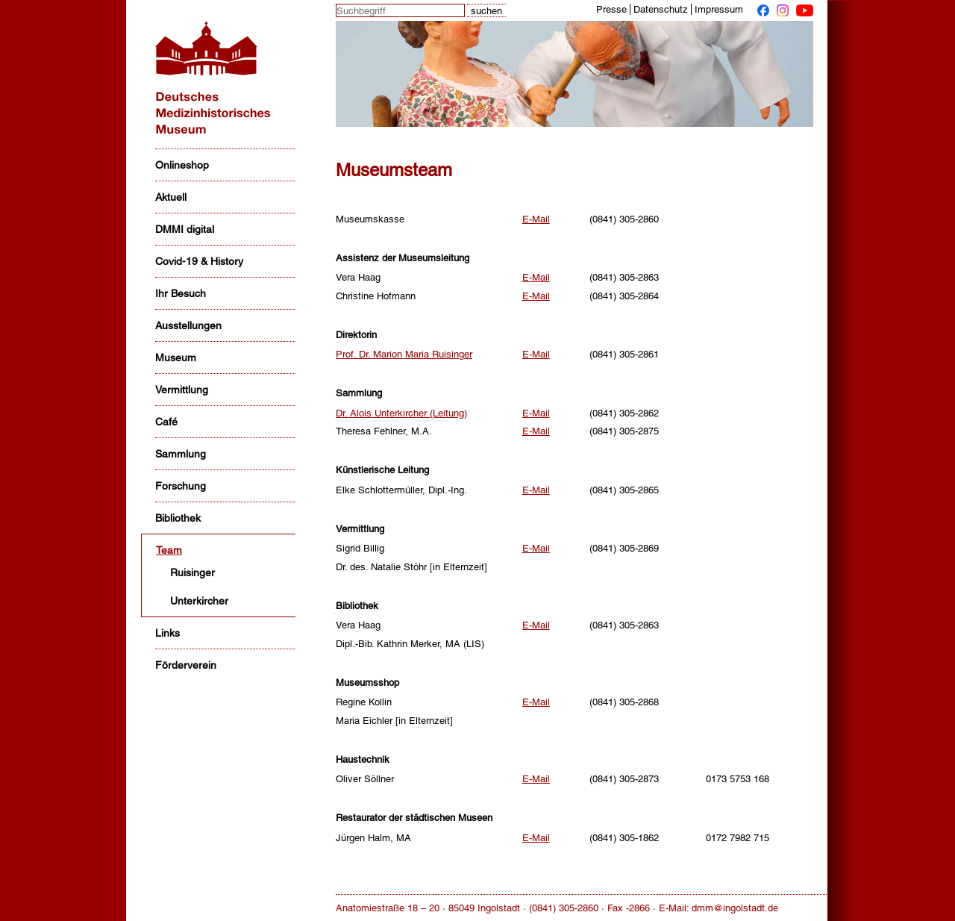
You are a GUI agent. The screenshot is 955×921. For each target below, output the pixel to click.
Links (167, 633)
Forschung (180, 486)
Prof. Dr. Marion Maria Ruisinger (404, 354)
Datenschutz (660, 9)
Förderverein (185, 665)
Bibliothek (178, 518)
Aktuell (171, 197)
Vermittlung (181, 390)
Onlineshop (182, 165)
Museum (175, 357)
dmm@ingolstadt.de (735, 908)
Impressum (719, 9)
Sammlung (180, 454)
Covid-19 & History (199, 261)
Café (166, 422)
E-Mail (536, 219)
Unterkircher (199, 601)
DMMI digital (184, 229)
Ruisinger (192, 572)
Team (169, 550)
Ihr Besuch (180, 293)
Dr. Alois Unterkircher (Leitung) (401, 413)
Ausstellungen (188, 325)
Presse (611, 9)
